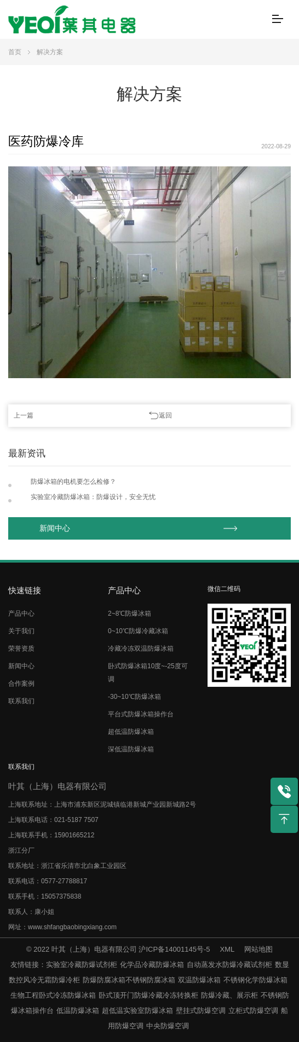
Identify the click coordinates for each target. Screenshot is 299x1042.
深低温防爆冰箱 (131, 749)
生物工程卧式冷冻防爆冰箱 (53, 995)
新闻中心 (54, 528)
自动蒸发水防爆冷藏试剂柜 (229, 964)
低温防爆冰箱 (77, 1010)
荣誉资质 (21, 648)
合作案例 (21, 683)
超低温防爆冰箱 (131, 732)
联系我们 (21, 701)
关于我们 (21, 631)
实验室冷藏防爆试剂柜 (81, 964)
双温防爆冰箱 (199, 980)
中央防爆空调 (167, 1026)
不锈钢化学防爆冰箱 (255, 980)
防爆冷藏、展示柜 (229, 995)
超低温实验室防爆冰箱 (137, 1010)
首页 (14, 52)
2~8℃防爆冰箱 (129, 613)
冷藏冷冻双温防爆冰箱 (141, 648)
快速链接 (24, 590)
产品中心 (21, 613)
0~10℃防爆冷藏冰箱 (138, 631)
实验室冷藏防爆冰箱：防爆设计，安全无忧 (93, 497)
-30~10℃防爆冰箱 (134, 697)
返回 (165, 415)
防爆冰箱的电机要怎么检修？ (73, 481)
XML (227, 949)
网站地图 (258, 949)
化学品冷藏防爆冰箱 (152, 964)
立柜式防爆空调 (253, 1010)
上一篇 (23, 415)
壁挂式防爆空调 (201, 1010)
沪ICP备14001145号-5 (174, 949)
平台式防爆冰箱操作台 (141, 714)
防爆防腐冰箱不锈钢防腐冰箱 (129, 980)
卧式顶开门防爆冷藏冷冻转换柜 (148, 995)
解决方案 (50, 52)
